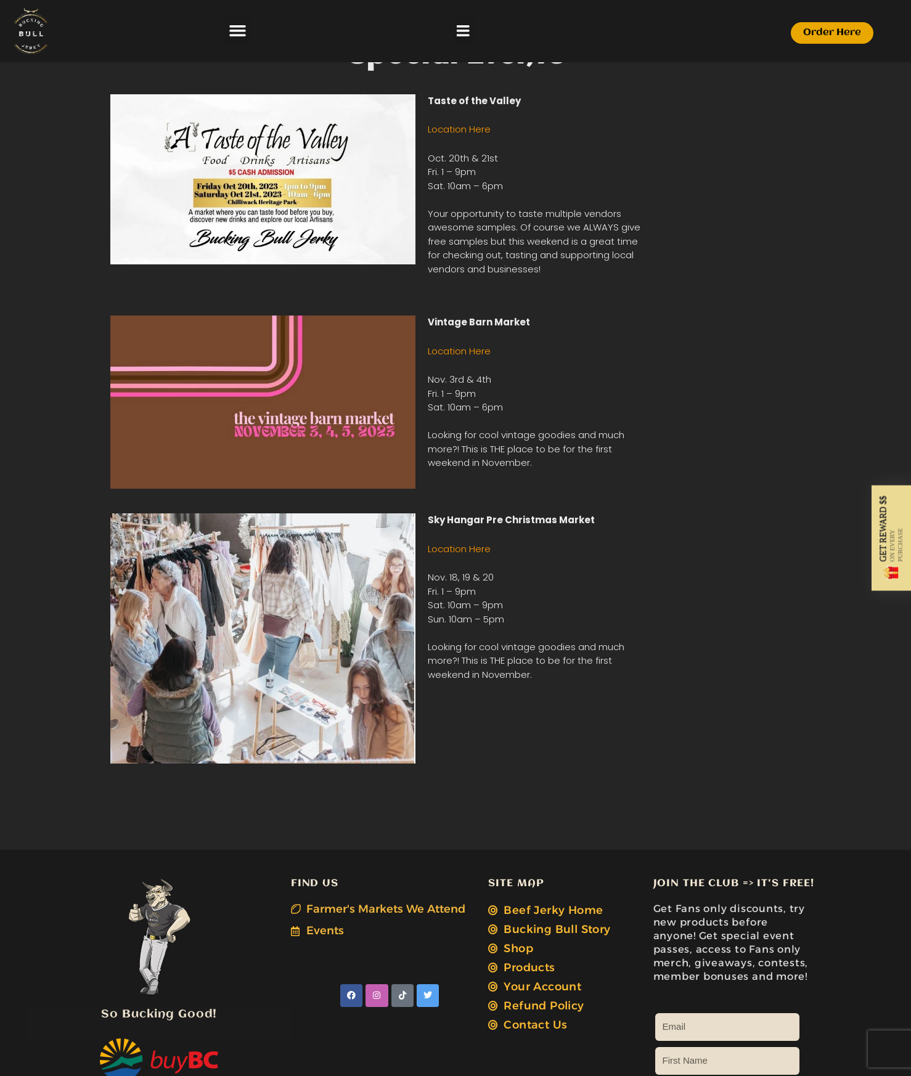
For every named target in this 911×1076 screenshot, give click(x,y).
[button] (345, 30)
